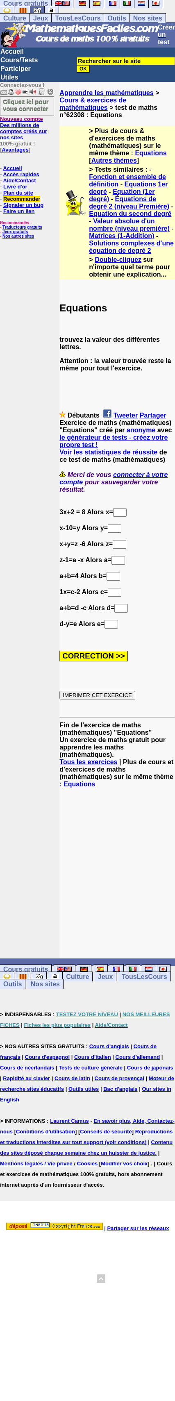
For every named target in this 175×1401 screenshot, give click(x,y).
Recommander (21, 199)
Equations (150, 153)
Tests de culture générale (91, 1068)
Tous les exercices (88, 761)
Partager (153, 415)
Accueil (12, 51)
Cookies (87, 1163)
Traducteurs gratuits (22, 227)
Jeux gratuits (15, 231)
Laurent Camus (69, 1121)
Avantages (15, 150)
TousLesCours (77, 18)
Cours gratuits (25, 969)
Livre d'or (15, 187)
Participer (15, 68)
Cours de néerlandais (27, 1068)
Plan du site (18, 193)
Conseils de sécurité (106, 1132)
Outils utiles (83, 1089)
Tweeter (126, 415)
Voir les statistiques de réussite (108, 452)
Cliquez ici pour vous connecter (26, 105)
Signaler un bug (23, 205)
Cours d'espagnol (47, 1057)
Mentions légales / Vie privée (36, 1163)
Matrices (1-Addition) (121, 235)
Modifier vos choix (124, 1163)
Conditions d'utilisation (45, 1132)
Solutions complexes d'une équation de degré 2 (131, 247)
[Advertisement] (117, 866)
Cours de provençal (119, 1078)
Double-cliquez (118, 259)
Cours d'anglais (109, 1046)
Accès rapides (21, 174)
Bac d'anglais (120, 1089)
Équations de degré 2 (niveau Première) (129, 202)
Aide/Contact (19, 180)
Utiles (9, 77)
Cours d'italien (92, 1057)
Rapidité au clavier (26, 1078)
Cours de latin (72, 1078)
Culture (14, 18)
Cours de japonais (150, 1068)
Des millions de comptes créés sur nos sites (23, 128)
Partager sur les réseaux (138, 1228)
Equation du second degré (130, 213)
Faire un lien (19, 211)
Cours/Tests (19, 60)
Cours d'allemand (138, 1057)
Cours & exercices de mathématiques (92, 104)
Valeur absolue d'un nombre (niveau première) (129, 225)
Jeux (40, 18)
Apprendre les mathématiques (106, 92)
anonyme (141, 430)
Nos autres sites (18, 236)
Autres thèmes (114, 160)
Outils (116, 18)
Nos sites (147, 18)
